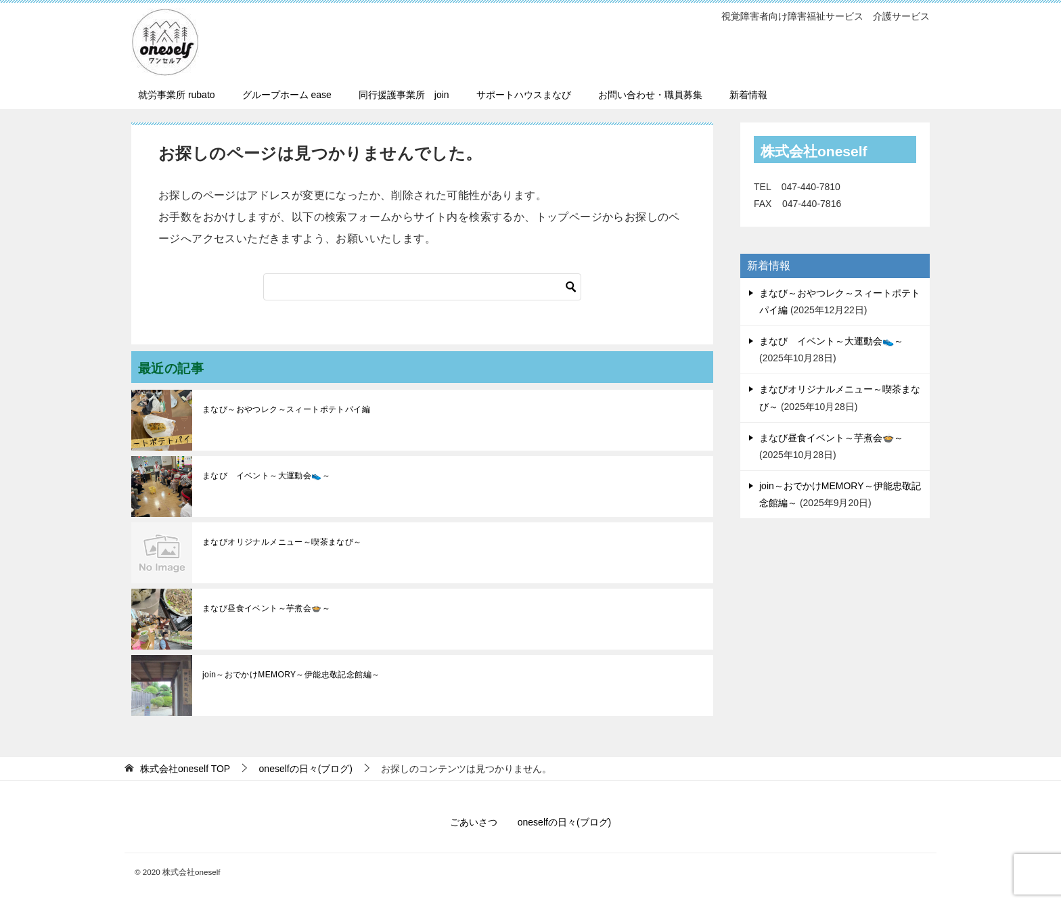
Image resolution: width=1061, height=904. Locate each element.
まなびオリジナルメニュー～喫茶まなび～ (282, 542)
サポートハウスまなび (523, 94)
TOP (185, 768)
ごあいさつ (473, 822)
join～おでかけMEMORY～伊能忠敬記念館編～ (291, 674)
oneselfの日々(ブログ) (564, 822)
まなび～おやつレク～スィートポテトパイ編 (286, 409)
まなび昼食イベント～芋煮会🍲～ (266, 608)
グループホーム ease (287, 94)
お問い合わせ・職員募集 (650, 94)
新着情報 (748, 94)
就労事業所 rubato (176, 94)
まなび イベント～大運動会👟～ (266, 475)
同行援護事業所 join (404, 94)
